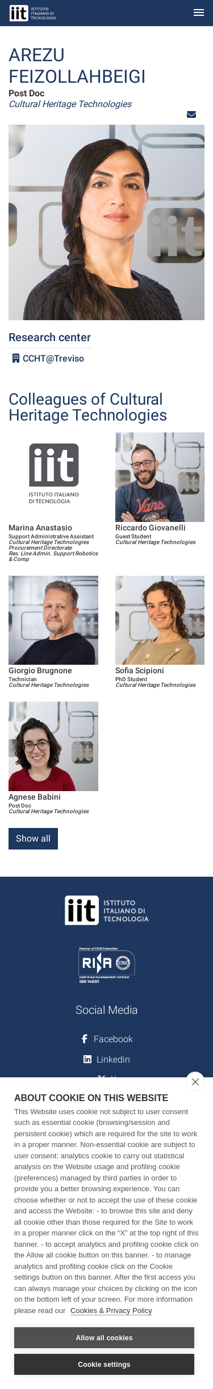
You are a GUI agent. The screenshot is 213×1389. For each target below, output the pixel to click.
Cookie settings (104, 1365)
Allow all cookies (104, 1338)
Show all (33, 838)
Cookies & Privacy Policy (111, 1310)
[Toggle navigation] (199, 13)
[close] (195, 1081)
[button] (191, 114)
